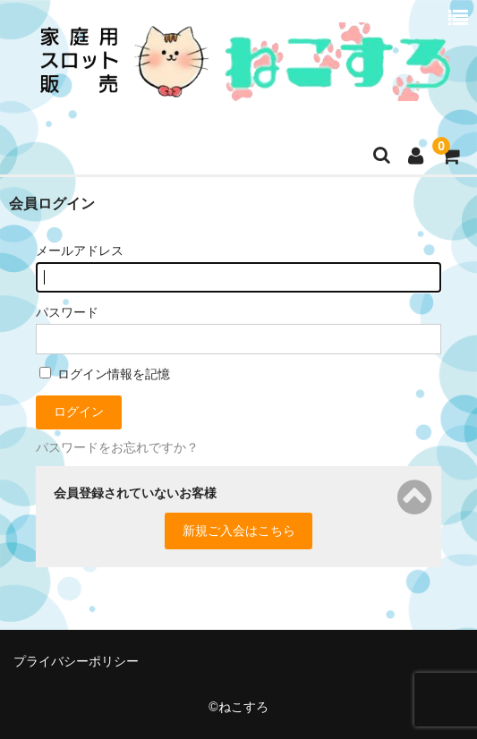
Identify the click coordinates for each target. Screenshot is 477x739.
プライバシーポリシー (76, 661)
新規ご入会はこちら (239, 530)
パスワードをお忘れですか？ (117, 447)
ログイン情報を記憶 (104, 374)
